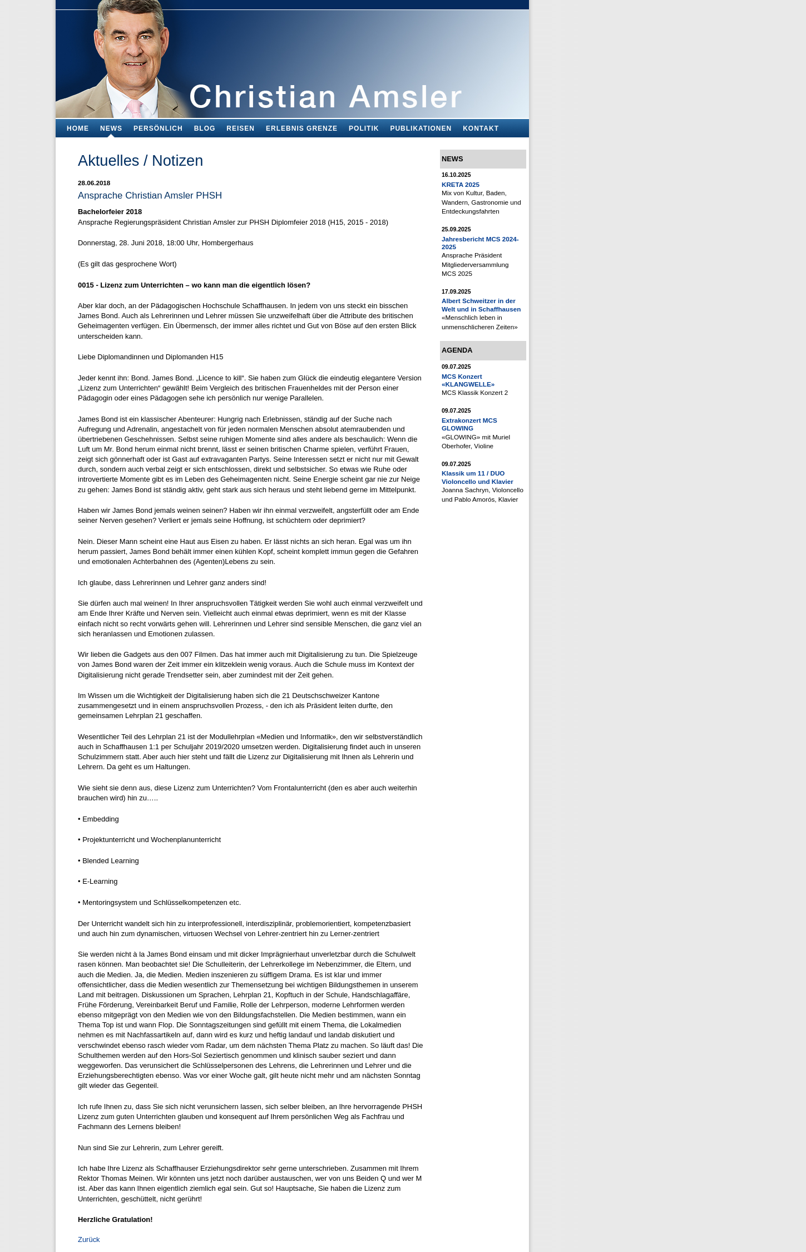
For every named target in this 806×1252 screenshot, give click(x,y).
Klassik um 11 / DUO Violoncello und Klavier (477, 476)
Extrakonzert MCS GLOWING (469, 424)
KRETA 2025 (460, 184)
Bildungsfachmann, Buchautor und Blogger (292, 56)
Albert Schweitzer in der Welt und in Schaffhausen (481, 304)
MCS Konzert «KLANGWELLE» (468, 380)
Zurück (89, 1239)
